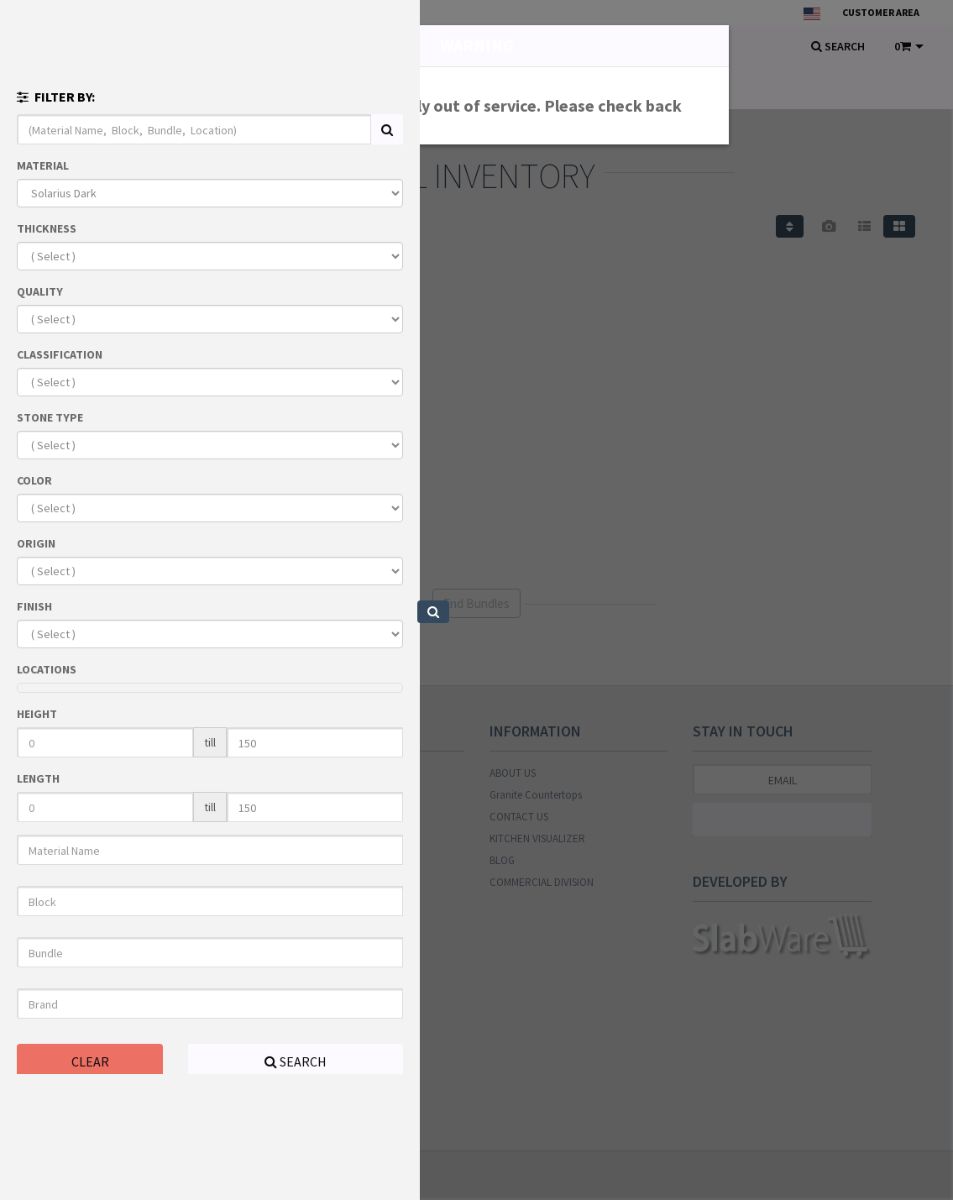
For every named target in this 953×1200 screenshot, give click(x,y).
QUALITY (40, 291)
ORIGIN (36, 543)
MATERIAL (43, 165)
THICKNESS (46, 228)
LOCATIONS (46, 669)
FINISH (34, 606)
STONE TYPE (50, 417)
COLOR (34, 480)
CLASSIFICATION (59, 354)
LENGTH (38, 778)
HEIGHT (37, 713)
